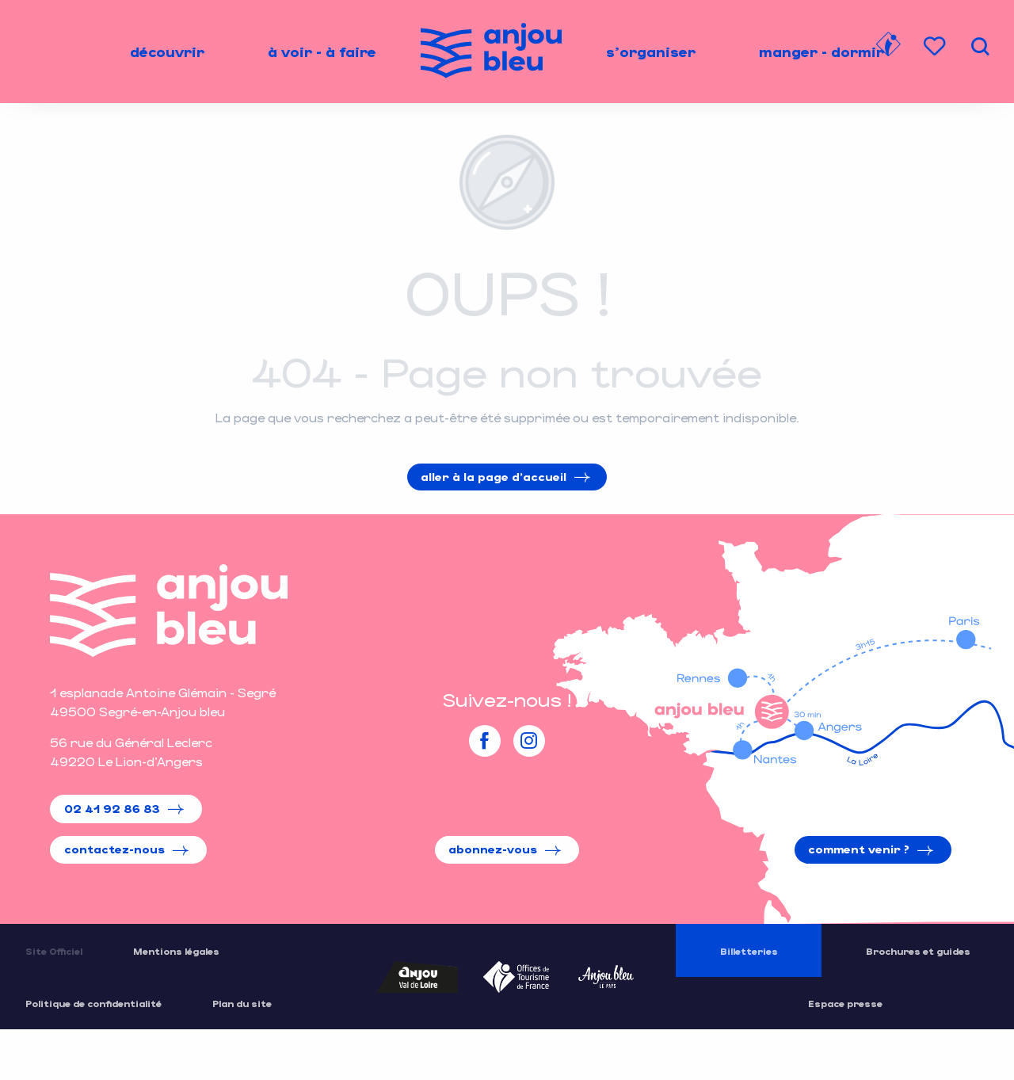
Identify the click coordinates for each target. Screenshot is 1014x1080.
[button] (980, 46)
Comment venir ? (858, 849)
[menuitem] (167, 51)
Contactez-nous (114, 849)
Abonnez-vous (492, 849)
